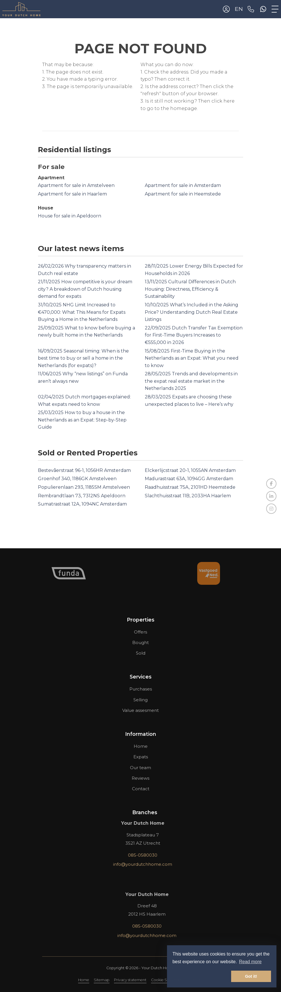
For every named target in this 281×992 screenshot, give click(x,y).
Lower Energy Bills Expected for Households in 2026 (194, 269)
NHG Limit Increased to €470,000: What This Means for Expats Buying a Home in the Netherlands (81, 312)
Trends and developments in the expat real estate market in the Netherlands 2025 (191, 381)
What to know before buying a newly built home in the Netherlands (86, 331)
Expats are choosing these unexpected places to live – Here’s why (189, 400)
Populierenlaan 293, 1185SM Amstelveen (84, 487)
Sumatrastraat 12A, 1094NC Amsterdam (82, 504)
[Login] (226, 9)
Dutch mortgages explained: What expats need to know (84, 400)
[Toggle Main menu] (275, 9)
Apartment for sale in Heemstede (183, 194)
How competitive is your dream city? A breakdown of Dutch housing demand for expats (85, 289)
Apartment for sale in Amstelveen (76, 185)
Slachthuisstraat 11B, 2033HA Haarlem (188, 495)
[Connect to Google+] (271, 509)
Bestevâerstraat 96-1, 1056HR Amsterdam (84, 470)
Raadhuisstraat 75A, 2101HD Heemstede (190, 487)
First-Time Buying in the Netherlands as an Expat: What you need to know (192, 358)
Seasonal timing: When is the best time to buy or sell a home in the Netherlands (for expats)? (83, 358)
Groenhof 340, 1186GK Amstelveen (77, 478)
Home (83, 980)
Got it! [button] (251, 976)
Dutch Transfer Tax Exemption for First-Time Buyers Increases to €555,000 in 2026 (194, 335)
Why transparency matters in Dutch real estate (84, 269)
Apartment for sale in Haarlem (72, 194)
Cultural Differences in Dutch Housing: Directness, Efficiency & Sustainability (190, 289)
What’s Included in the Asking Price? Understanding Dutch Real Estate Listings (191, 312)
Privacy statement (130, 980)
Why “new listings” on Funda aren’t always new (83, 377)
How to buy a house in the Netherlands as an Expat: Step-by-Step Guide (82, 420)
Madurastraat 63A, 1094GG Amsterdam (189, 478)
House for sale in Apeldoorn (69, 216)
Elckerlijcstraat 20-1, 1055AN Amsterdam (190, 470)
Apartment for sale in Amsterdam (183, 185)
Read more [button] (250, 961)
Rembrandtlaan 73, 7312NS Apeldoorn (81, 495)
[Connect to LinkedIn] (271, 496)
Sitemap (101, 980)
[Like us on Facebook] (271, 483)
